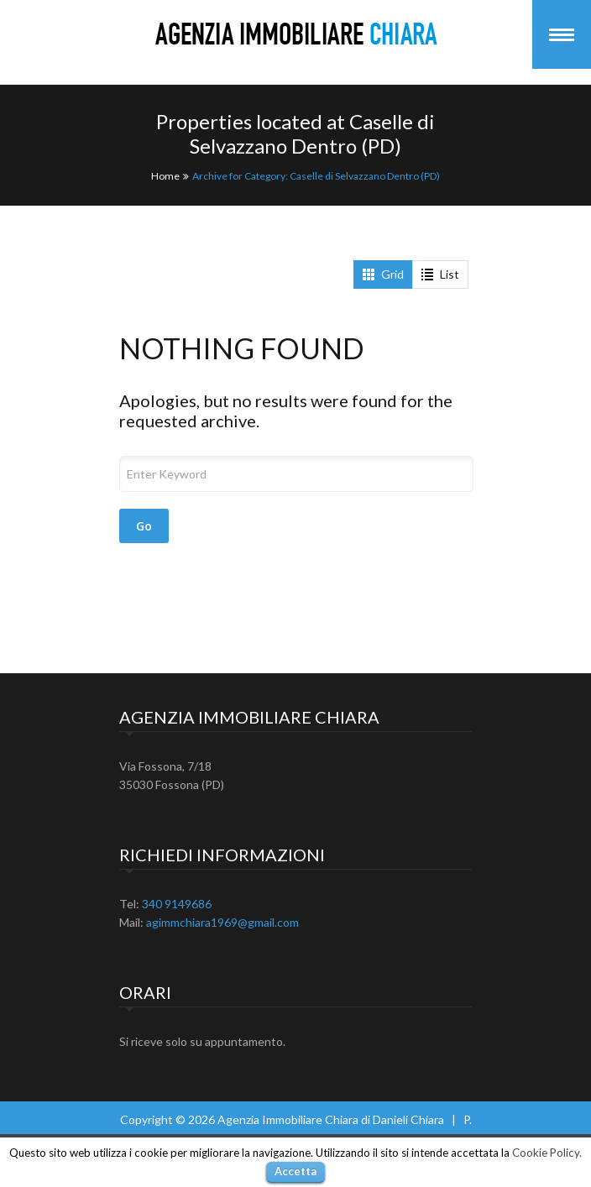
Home (165, 176)
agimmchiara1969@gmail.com (222, 922)
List (440, 274)
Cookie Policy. (547, 1152)
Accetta (295, 1171)
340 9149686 (177, 904)
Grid (383, 274)
